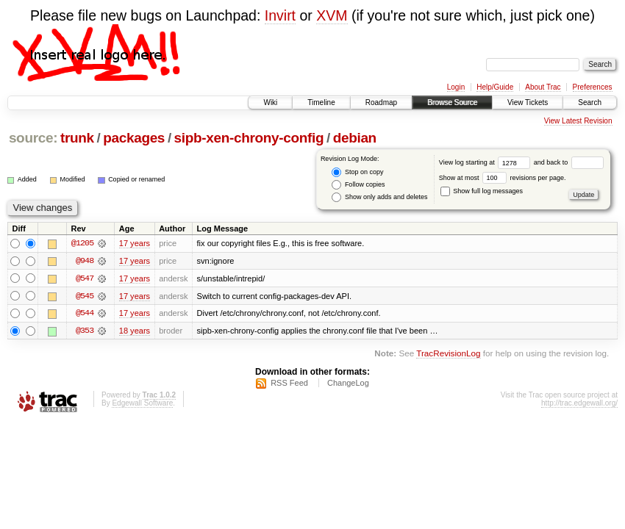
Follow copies (358, 185)
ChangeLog (348, 383)
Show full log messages (481, 191)
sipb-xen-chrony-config (249, 137)
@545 (84, 296)
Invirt (280, 15)
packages (134, 137)
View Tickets (527, 102)
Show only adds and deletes (379, 197)
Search (589, 102)
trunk (77, 137)
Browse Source (452, 102)
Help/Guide (494, 87)
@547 (84, 278)
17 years (134, 243)
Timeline (321, 102)
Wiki (270, 102)
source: (33, 137)
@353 (84, 331)
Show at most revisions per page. (502, 177)
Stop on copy (357, 172)
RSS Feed (289, 383)
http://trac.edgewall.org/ (579, 404)
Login (456, 87)
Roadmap (381, 102)
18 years (134, 331)
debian (354, 137)
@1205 (82, 243)
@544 (84, 314)
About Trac (542, 87)
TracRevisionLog (448, 354)
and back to (569, 162)
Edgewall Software (142, 404)
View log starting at (486, 162)
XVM (331, 15)
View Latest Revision (578, 121)
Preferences (592, 87)
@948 (84, 261)
